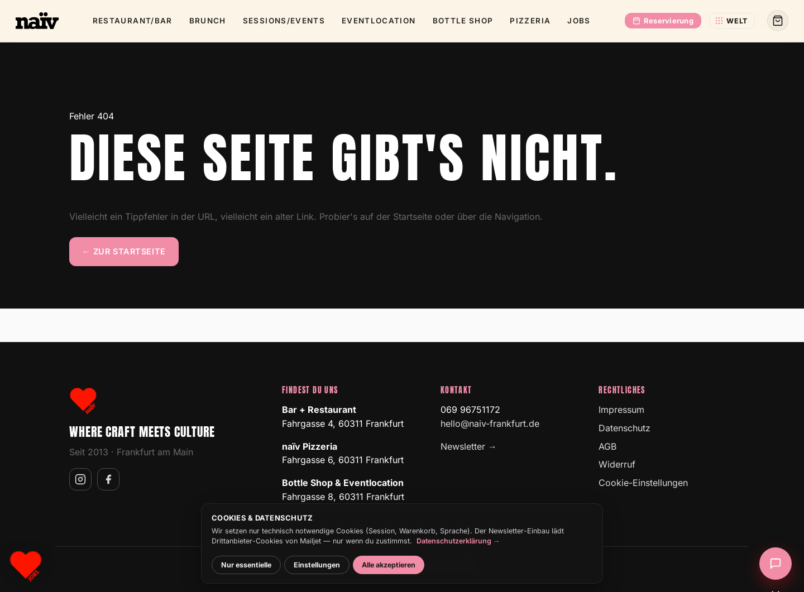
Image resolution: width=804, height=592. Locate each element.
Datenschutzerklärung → (458, 548)
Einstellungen (317, 572)
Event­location (379, 20)
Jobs (578, 20)
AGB (607, 446)
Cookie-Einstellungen (643, 482)
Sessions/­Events (284, 20)
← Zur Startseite (124, 251)
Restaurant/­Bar (133, 20)
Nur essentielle (246, 572)
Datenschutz (624, 428)
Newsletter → (469, 446)
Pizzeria (530, 20)
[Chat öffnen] (775, 563)
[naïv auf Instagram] (80, 479)
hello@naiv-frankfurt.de (490, 423)
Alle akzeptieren (388, 572)
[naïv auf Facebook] (108, 479)
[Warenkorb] (777, 20)
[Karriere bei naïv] (25, 566)
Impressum (621, 409)
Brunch (207, 20)
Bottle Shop (463, 20)
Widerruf (617, 464)
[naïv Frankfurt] (37, 20)
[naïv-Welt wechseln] (732, 21)
